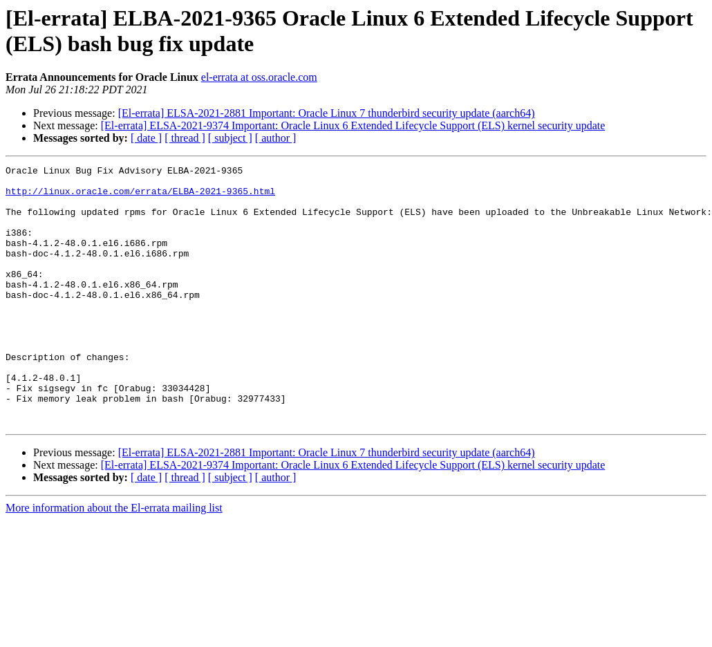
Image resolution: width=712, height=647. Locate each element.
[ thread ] (185, 138)
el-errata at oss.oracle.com (259, 77)
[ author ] (276, 138)
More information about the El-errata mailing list (114, 559)
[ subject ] (230, 138)
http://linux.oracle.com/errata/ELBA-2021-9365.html (140, 197)
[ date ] (146, 138)
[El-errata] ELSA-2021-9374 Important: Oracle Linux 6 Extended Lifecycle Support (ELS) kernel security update (353, 125)
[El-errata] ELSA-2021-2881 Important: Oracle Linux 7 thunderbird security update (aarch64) (326, 113)
